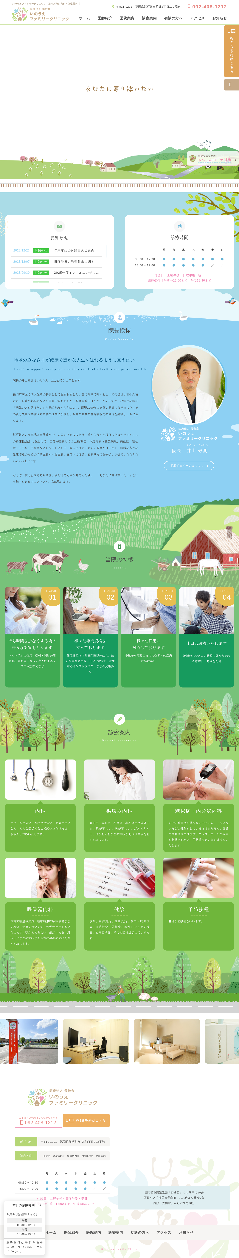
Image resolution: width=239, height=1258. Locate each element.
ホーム (84, 18)
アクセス (197, 18)
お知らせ (219, 18)
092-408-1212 (207, 6)
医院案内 (127, 18)
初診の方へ (173, 18)
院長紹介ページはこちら (187, 465)
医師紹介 (104, 18)
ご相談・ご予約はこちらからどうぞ (38, 1120)
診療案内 (149, 18)
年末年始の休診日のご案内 (74, 250)
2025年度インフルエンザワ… (76, 272)
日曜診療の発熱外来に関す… (76, 261)
